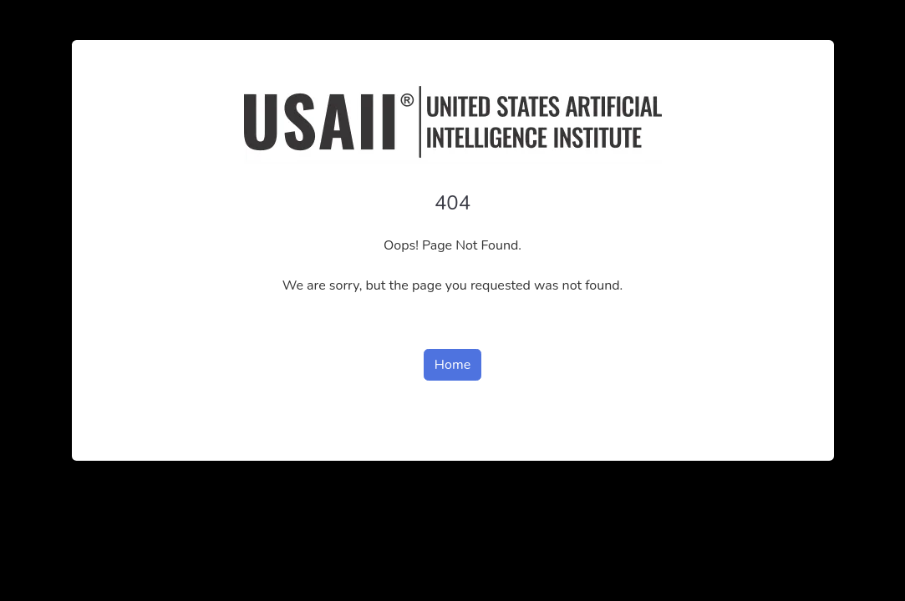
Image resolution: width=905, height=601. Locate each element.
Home (452, 365)
